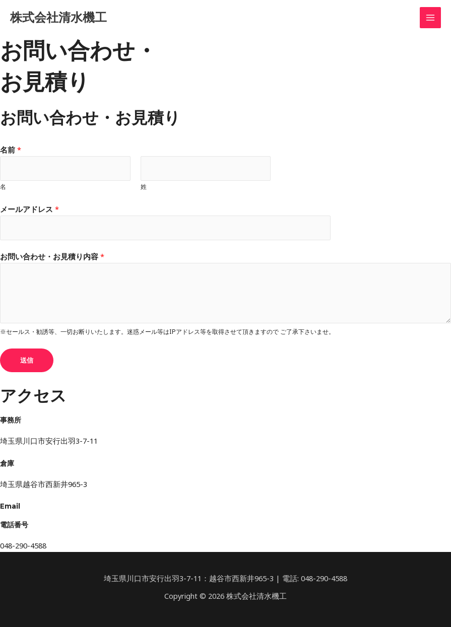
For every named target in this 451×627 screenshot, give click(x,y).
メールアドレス (29, 209)
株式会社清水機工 (62, 17)
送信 (26, 359)
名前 (10, 150)
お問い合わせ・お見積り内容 (52, 256)
